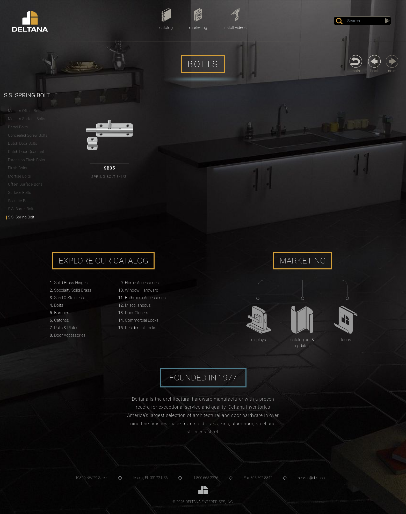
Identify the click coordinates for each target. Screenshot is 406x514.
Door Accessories (69, 335)
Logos (346, 339)
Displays (258, 339)
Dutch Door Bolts (22, 143)
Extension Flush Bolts (26, 160)
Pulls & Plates (66, 327)
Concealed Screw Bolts (27, 135)
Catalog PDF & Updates (302, 342)
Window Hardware (141, 290)
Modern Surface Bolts (26, 119)
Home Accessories (142, 282)
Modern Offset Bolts (25, 111)
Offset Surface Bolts (25, 184)
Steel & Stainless (69, 297)
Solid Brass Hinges (71, 282)
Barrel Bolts (18, 127)
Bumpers (62, 312)
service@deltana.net (314, 478)
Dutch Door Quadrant (26, 152)
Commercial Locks (142, 320)
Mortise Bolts (19, 176)
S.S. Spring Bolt (21, 217)
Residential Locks (140, 327)
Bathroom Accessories (145, 297)
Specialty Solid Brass (72, 290)
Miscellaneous (138, 305)
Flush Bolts (17, 168)
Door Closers (136, 312)
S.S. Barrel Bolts (21, 209)
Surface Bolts (19, 192)
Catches (61, 320)
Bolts (58, 305)
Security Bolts (20, 201)
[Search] (362, 20)
